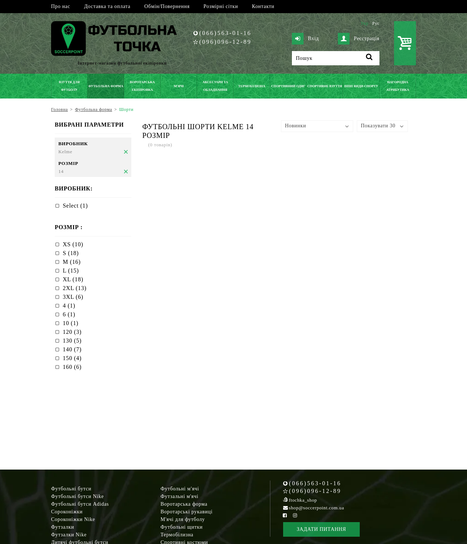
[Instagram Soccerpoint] (295, 515)
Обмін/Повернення (166, 6)
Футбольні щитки (182, 527)
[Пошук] (335, 58)
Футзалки (62, 527)
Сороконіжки (66, 511)
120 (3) (72, 332)
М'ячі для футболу (183, 519)
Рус (375, 23)
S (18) (71, 253)
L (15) (71, 270)
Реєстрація (358, 39)
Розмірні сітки (221, 6)
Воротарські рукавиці (187, 511)
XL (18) (73, 279)
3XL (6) (73, 297)
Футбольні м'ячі (180, 488)
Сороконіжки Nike (73, 519)
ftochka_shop (303, 500)
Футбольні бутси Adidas (80, 504)
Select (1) (75, 205)
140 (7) (72, 349)
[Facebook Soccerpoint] (285, 515)
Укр (364, 23)
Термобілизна (177, 534)
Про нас (60, 6)
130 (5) (72, 340)
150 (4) (72, 358)
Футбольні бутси (71, 488)
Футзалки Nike (68, 534)
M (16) (72, 262)
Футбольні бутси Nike (77, 496)
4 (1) (69, 305)
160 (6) (72, 367)
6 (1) (69, 314)
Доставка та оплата (107, 6)
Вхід (305, 39)
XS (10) (73, 244)
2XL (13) (74, 288)
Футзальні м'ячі (179, 496)
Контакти (263, 6)
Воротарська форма (184, 504)
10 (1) (70, 323)
